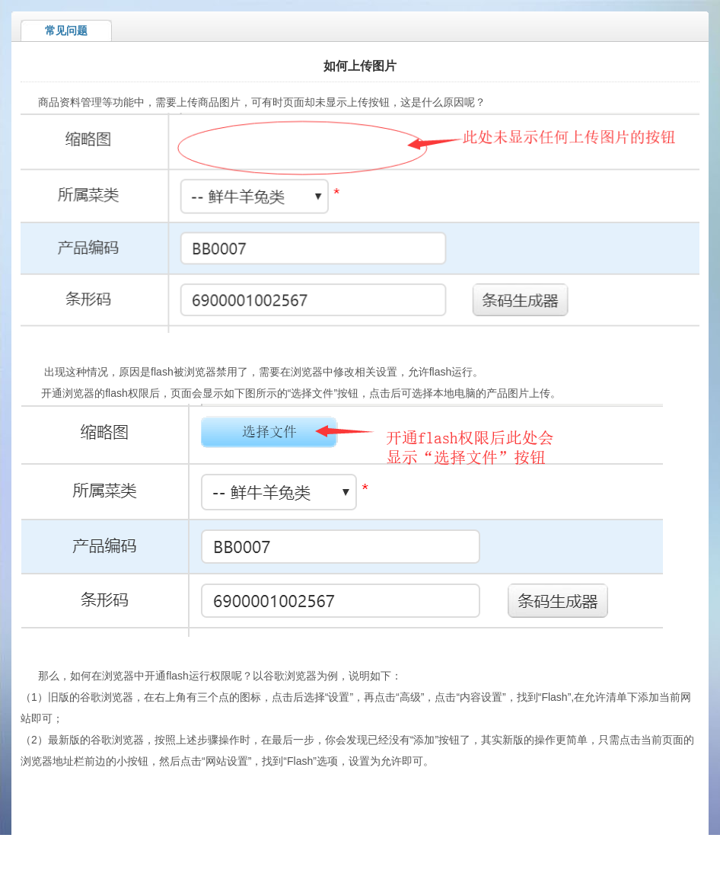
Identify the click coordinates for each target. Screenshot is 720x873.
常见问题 (66, 30)
